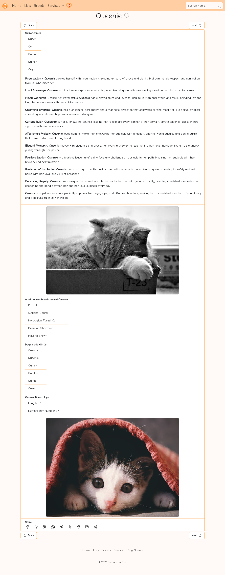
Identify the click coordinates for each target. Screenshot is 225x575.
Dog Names (135, 550)
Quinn (32, 54)
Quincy (32, 365)
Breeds (39, 6)
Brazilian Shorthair (40, 328)
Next (196, 25)
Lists (27, 6)
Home (16, 6)
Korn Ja (33, 305)
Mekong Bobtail (38, 313)
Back (28, 25)
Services (119, 550)
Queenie (33, 358)
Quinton (33, 373)
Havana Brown (37, 336)
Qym (31, 46)
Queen (32, 39)
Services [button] (54, 6)
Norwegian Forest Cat (42, 320)
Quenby (33, 350)
